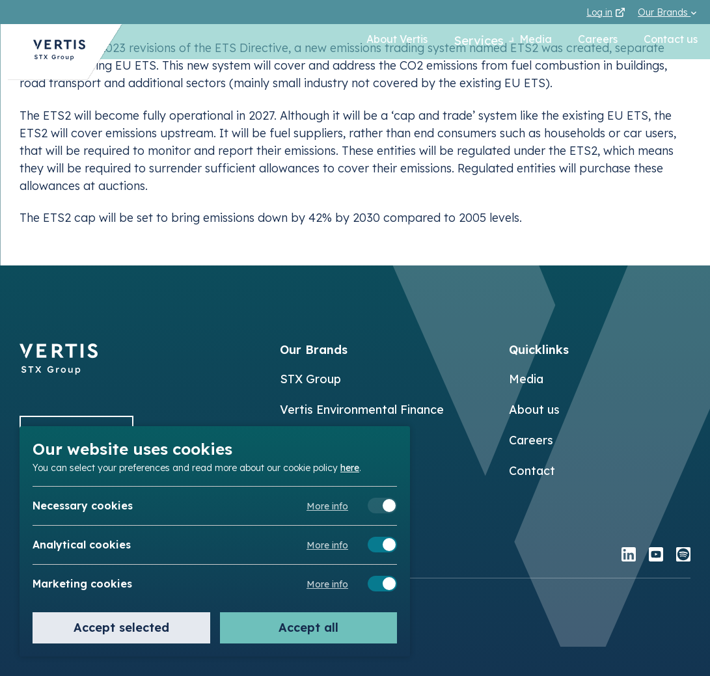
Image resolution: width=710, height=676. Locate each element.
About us (534, 409)
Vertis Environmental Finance (362, 409)
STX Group (310, 379)
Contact (532, 470)
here (349, 467)
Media (535, 41)
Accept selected (121, 627)
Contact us (670, 41)
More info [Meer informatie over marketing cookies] (327, 584)
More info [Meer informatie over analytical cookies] (327, 545)
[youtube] (656, 556)
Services (465, 41)
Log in (605, 12)
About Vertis (381, 41)
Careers (597, 41)
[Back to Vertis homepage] (52, 56)
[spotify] (683, 556)
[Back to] (59, 370)
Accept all (308, 627)
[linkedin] (628, 556)
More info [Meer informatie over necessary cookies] (327, 506)
